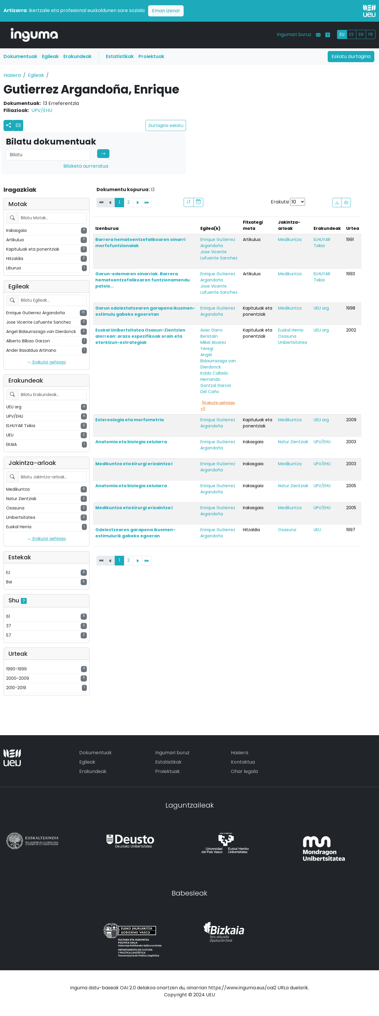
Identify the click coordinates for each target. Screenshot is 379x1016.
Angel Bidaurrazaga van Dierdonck (218, 361)
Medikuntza (290, 239)
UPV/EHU (41, 110)
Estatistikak (120, 56)
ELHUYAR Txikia (322, 243)
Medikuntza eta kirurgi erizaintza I (133, 464)
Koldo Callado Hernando (214, 376)
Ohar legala (244, 771)
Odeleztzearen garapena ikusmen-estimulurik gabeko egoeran (135, 533)
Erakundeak (77, 56)
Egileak (50, 56)
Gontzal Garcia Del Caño (215, 389)
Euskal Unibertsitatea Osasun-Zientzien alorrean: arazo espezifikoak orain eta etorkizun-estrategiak (140, 336)
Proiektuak (151, 56)
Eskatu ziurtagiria (350, 56)
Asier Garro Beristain (211, 333)
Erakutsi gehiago (46, 362)
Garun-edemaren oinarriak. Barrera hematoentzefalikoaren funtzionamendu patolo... (142, 280)
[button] (18, 125)
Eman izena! (166, 10)
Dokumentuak (20, 56)
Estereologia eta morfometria (129, 420)
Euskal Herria (290, 330)
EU (342, 34)
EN (361, 34)
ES (351, 34)
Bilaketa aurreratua (85, 166)
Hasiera (12, 75)
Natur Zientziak (293, 442)
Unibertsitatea (292, 342)
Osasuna (287, 336)
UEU (317, 530)
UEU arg (321, 308)
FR (370, 34)
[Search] (48, 154)
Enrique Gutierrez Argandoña (217, 243)
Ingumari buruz (294, 34)
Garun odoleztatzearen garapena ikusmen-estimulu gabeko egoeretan (145, 311)
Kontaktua (243, 762)
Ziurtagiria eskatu (165, 125)
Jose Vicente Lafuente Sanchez (219, 255)
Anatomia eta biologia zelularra (131, 442)
